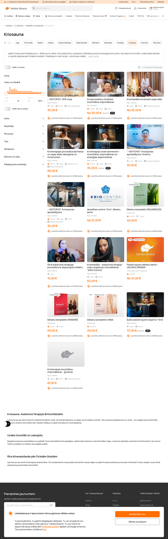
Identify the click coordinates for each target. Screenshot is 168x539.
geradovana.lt (145, 500)
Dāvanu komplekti (53, 16)
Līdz (29, 98)
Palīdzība (161, 2)
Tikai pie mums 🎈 (100, 16)
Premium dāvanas (82, 16)
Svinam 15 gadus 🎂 (118, 16)
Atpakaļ (9, 25)
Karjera (88, 500)
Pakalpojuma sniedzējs (24, 164)
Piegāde (116, 505)
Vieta (36, 16)
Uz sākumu (19, 25)
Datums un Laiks (24, 156)
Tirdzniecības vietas (147, 2)
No (7, 98)
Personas (24, 133)
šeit (44, 529)
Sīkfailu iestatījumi (137, 521)
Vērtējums (24, 149)
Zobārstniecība (81, 43)
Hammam (144, 43)
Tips (24, 141)
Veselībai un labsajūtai (35, 25)
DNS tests (95, 43)
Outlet (131, 16)
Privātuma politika (50, 526)
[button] (10, 43)
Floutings (120, 43)
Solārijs (50, 43)
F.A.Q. (115, 500)
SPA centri (157, 43)
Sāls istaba (108, 43)
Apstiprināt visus (137, 514)
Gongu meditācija (64, 43)
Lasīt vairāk (93, 56)
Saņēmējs (24, 126)
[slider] (6, 94)
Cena (6, 75)
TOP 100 (140, 16)
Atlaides (68, 16)
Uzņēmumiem (123, 2)
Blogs (88, 505)
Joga (17, 43)
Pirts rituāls (28, 43)
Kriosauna (50, 25)
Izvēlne (8, 16)
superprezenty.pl (146, 505)
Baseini (40, 43)
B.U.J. (134, 2)
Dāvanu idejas (22, 16)
